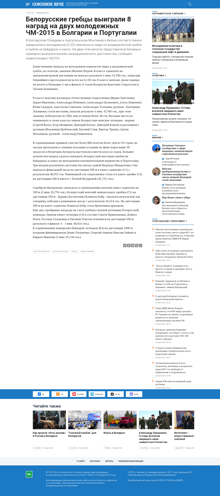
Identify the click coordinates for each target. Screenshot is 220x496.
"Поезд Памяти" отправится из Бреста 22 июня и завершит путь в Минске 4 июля (173, 269)
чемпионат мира (87, 251)
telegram (97, 394)
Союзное (72, 448)
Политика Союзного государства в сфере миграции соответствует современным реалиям (177, 149)
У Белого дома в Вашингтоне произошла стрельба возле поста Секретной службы (173, 351)
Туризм (107, 448)
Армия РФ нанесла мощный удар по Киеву (173, 383)
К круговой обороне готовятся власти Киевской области (171, 298)
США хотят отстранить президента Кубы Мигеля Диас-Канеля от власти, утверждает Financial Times (174, 253)
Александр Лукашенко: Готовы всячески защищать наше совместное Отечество (171, 110)
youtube (78, 394)
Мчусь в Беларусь (114, 432)
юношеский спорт (60, 251)
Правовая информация (130, 461)
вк (41, 394)
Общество (179, 448)
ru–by (115, 394)
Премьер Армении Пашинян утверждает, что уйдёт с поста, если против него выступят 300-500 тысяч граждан (174, 334)
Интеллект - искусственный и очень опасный (188, 435)
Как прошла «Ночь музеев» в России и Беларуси (49, 434)
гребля (74, 251)
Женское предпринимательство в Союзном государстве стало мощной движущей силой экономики (176, 174)
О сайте (81, 461)
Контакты (95, 461)
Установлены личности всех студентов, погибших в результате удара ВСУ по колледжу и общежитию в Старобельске (173, 367)
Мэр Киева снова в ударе (176, 197)
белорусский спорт (42, 251)
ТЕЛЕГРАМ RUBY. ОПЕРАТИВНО (168, 221)
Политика (158, 75)
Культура (37, 448)
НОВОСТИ (30, 13)
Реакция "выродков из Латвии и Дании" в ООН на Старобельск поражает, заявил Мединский (172, 284)
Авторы (109, 461)
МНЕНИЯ (156, 137)
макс (134, 394)
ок (59, 394)
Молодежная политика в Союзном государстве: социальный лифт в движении (170, 48)
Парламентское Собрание (168, 13)
